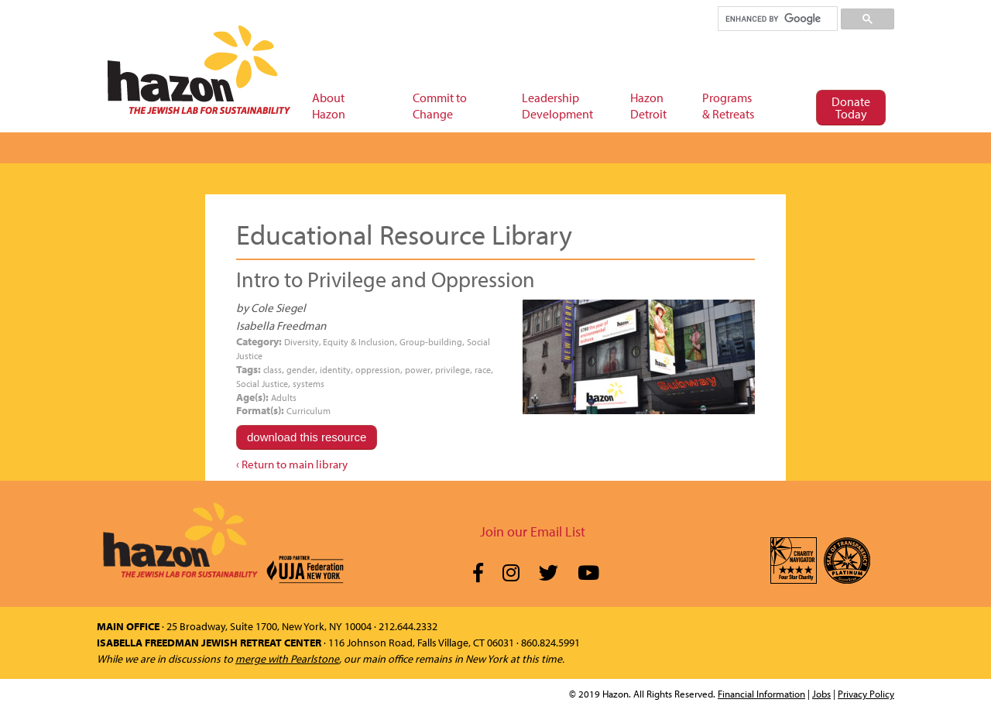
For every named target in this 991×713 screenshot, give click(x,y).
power (417, 369)
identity (335, 369)
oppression (377, 369)
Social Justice (262, 383)
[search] (776, 18)
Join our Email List (532, 531)
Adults (284, 397)
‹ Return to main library (292, 464)
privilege (452, 369)
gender (300, 369)
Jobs (821, 693)
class (272, 369)
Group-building (430, 342)
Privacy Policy (866, 693)
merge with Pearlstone (287, 659)
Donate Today (851, 108)
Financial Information (761, 693)
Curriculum (308, 410)
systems (308, 383)
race (483, 369)
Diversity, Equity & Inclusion (339, 342)
